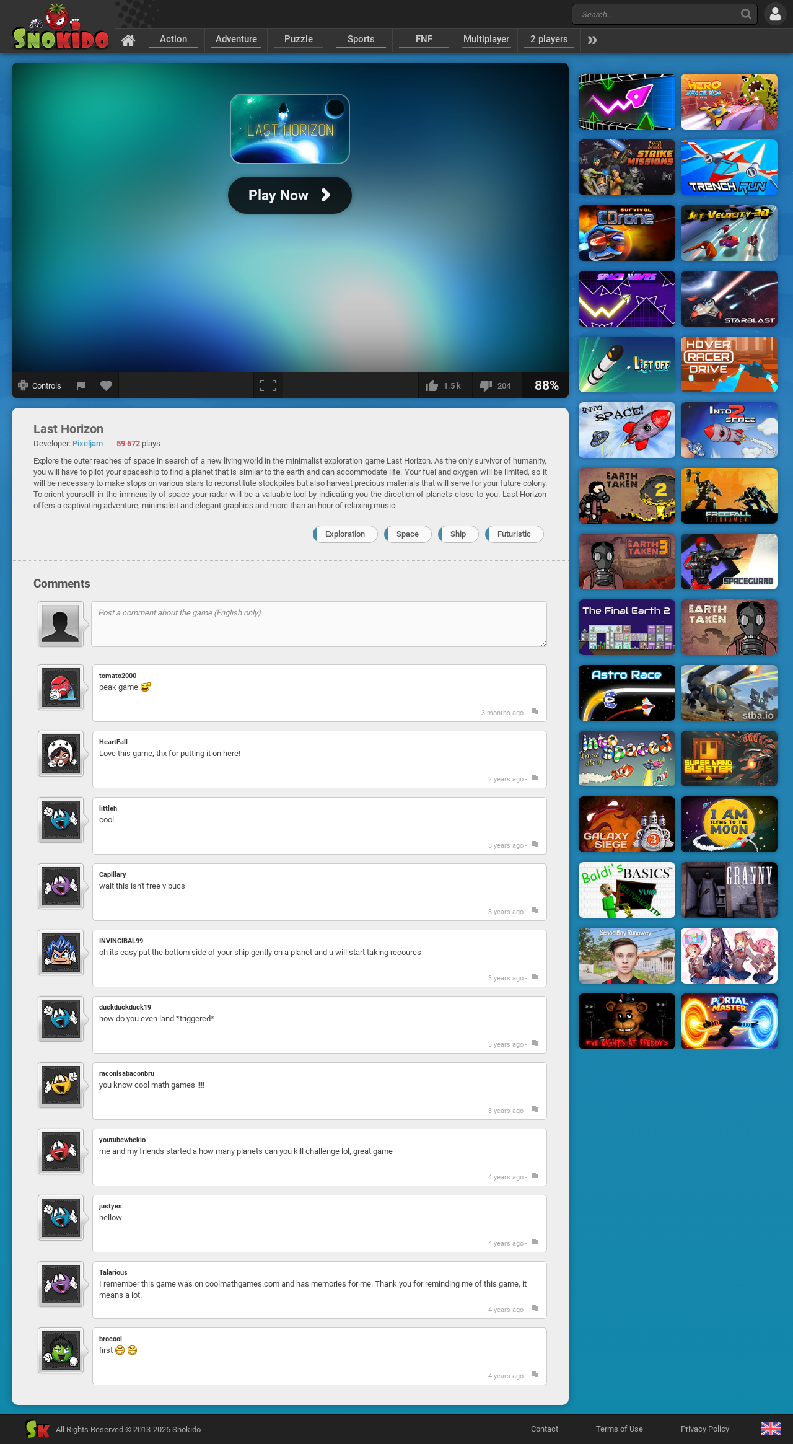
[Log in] (775, 13)
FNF (424, 39)
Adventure (236, 39)
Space (407, 534)
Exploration (345, 534)
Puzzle (298, 39)
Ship (458, 534)
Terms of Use (619, 1428)
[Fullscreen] (268, 385)
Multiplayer (486, 39)
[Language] (770, 1429)
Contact (544, 1428)
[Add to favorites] (106, 385)
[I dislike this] (497, 385)
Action (173, 39)
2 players (549, 39)
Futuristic (514, 534)
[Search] (746, 14)
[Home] (128, 39)
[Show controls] (40, 385)
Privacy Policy (705, 1428)
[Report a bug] (81, 385)
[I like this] (445, 385)
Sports (361, 39)
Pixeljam (87, 443)
